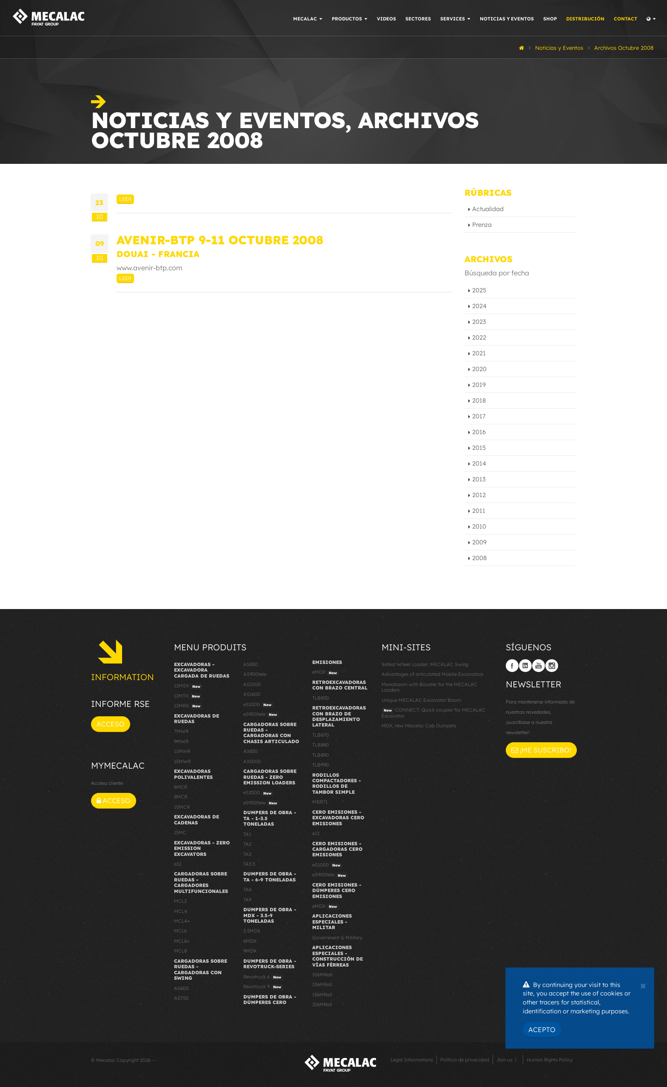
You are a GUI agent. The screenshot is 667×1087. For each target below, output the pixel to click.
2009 (479, 542)
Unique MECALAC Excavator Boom (421, 700)
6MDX (250, 941)
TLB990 (320, 765)
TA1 (247, 834)
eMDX (325, 672)
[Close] (643, 985)
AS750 (181, 998)
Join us (504, 1060)
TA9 (247, 900)
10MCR (182, 807)
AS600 (181, 988)
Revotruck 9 (263, 987)
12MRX (188, 706)
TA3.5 (249, 864)
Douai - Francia (158, 254)
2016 (479, 432)
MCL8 (180, 951)
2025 (479, 290)
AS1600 (251, 694)
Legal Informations (412, 1060)
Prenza (482, 225)
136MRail (322, 984)
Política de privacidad (464, 1060)
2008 (479, 558)
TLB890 (320, 755)
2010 (479, 526)
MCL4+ (182, 921)
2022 (479, 337)
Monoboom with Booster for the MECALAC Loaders (429, 687)
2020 (479, 369)
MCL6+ (182, 941)
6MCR (180, 787)
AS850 (250, 664)
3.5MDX (251, 931)
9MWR (181, 741)
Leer (125, 199)
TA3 (247, 854)
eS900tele (261, 714)
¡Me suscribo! (541, 750)
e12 (177, 864)
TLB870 (320, 735)
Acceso (111, 724)
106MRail (322, 975)
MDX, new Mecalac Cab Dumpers (419, 726)
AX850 (250, 751)
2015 (479, 448)
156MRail (322, 995)
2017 (478, 416)
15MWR (182, 761)
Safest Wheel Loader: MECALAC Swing (425, 664)
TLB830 (320, 698)
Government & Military (337, 938)
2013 (479, 479)
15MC (180, 832)
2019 (479, 385)
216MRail (322, 1004)
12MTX (188, 696)
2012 (479, 495)
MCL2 (180, 901)
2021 (479, 353)
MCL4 (180, 911)
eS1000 (258, 704)
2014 (479, 463)
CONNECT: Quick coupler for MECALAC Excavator (433, 712)
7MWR (181, 731)
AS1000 (252, 684)
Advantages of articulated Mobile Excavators (432, 674)
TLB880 (320, 745)
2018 (479, 400)
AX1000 (252, 761)
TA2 (247, 844)
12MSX (188, 686)
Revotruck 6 (263, 977)
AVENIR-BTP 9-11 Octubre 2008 (220, 239)
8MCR (180, 797)
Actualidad (488, 209)
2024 (479, 306)
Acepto (542, 1029)
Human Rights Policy (550, 1060)
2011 (478, 511)
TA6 (247, 889)
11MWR (182, 751)
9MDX (250, 951)
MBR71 (320, 802)
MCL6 (180, 931)
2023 (479, 322)
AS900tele (254, 674)
